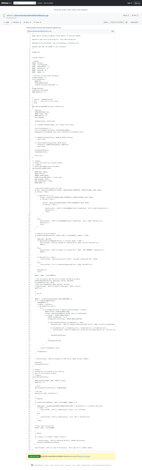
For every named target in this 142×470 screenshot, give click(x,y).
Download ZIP (134, 22)
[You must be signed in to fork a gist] (135, 15)
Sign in (130, 3)
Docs (73, 465)
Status (62, 465)
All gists (39, 3)
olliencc (10, 15)
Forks (38, 22)
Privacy (52, 465)
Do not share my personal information (101, 465)
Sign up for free (34, 456)
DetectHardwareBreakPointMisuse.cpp (31, 15)
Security (57, 465)
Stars (27, 22)
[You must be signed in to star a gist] (126, 15)
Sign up (137, 3)
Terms (46, 465)
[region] (71, 242)
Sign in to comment (84, 456)
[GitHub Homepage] (32, 465)
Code (6, 22)
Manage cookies (86, 465)
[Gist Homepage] (6, 3)
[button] (126, 22)
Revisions (16, 22)
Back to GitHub (48, 3)
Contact (78, 465)
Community (68, 465)
